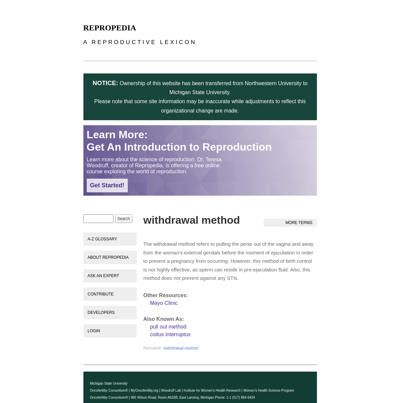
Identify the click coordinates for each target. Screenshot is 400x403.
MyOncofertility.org (144, 390)
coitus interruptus (170, 334)
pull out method (168, 327)
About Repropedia (108, 257)
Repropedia (109, 27)
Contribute (101, 294)
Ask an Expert (103, 275)
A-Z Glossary (102, 239)
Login (94, 331)
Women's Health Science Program (268, 390)
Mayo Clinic (164, 303)
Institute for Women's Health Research (212, 390)
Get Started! (107, 185)
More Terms (298, 222)
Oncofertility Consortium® (109, 390)
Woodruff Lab (171, 390)
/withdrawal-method (180, 348)
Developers (101, 312)
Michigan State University (109, 383)
